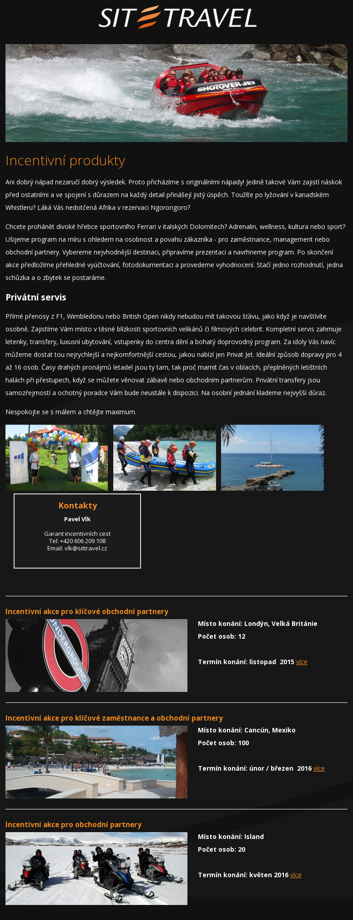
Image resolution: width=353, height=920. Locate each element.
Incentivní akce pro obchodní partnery (73, 824)
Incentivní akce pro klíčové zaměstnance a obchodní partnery (114, 718)
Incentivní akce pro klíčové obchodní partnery (86, 611)
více (302, 661)
